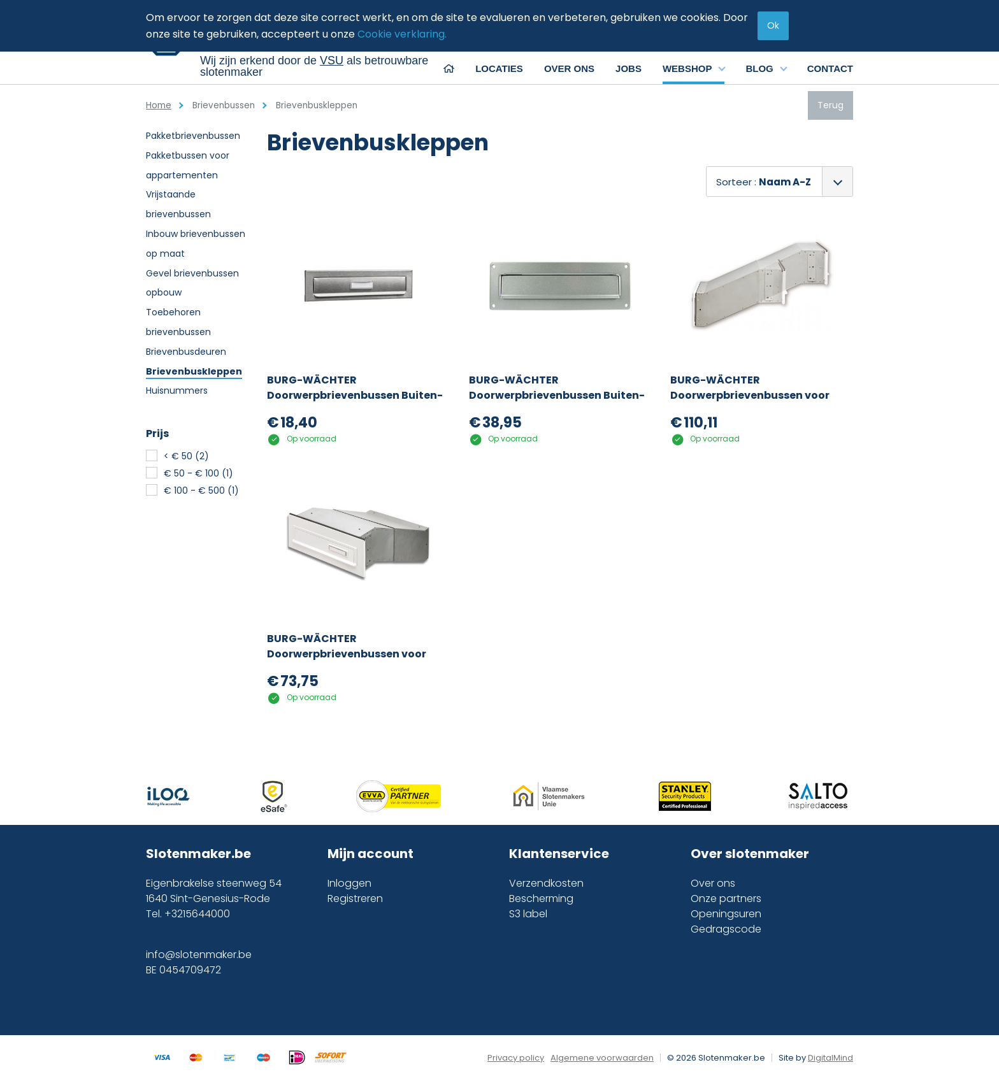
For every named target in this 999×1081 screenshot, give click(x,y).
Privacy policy (515, 1058)
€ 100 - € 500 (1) (201, 490)
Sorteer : (763, 182)
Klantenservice (559, 854)
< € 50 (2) (186, 456)
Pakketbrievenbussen (193, 135)
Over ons (713, 883)
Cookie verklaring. (402, 34)
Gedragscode (726, 929)
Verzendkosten (546, 883)
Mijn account (370, 854)
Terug (830, 105)
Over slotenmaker (750, 854)
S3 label (528, 913)
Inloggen (349, 883)
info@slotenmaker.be (199, 954)
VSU (331, 60)
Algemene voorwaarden (602, 1058)
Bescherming (541, 898)
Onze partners (726, 898)
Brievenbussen (223, 105)
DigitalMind (830, 1058)
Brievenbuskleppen (194, 371)
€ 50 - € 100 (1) (198, 473)
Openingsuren (726, 913)
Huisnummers (177, 390)
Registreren (355, 898)
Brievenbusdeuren (186, 351)
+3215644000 (197, 913)
